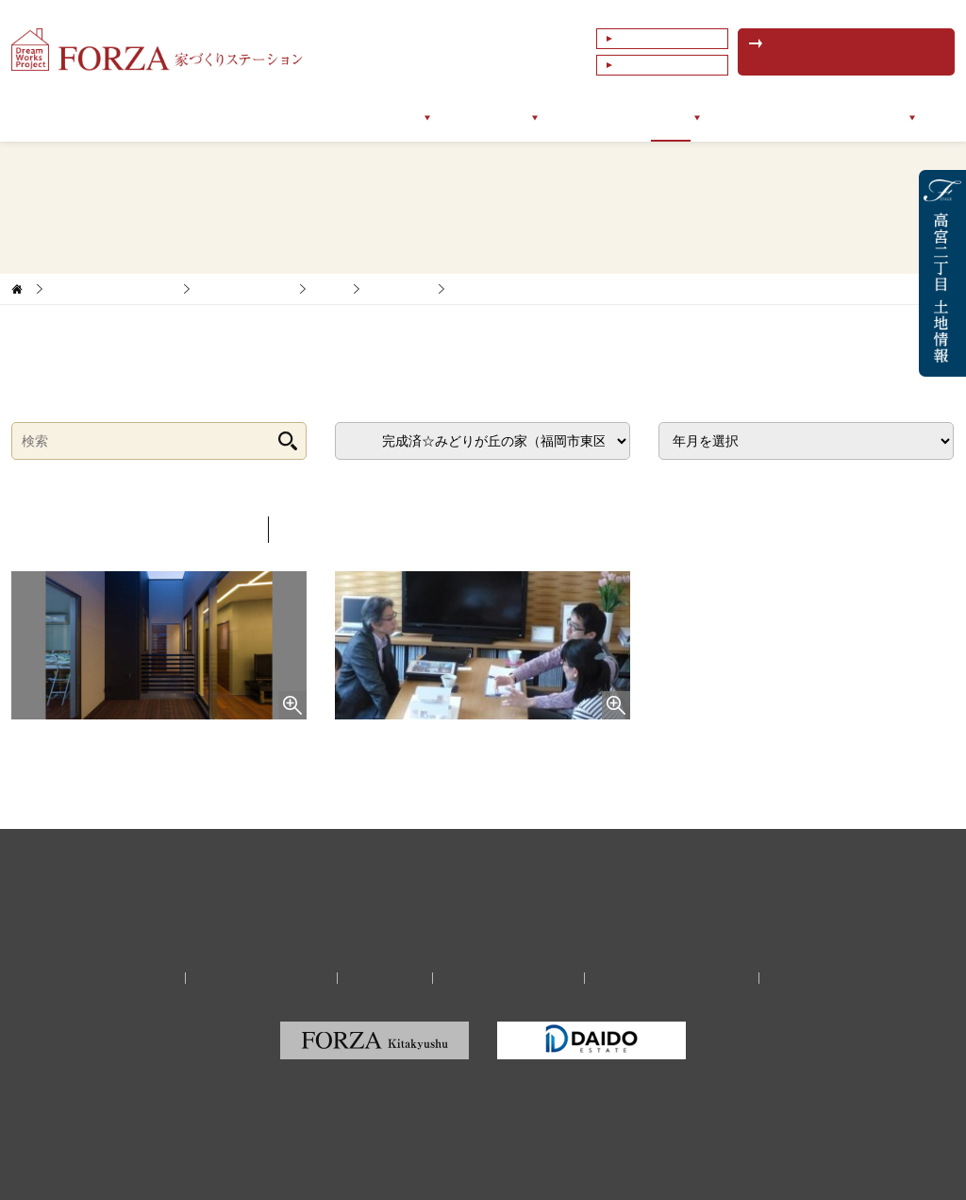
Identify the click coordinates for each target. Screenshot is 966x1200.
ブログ (671, 117)
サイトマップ (812, 978)
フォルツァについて (227, 117)
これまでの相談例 (666, 65)
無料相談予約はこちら (855, 52)
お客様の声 (590, 117)
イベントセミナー (771, 117)
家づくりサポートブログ (113, 289)
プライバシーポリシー (508, 978)
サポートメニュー (368, 117)
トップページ (100, 117)
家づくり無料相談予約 (261, 978)
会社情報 (879, 117)
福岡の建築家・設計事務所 (672, 978)
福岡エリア (399, 289)
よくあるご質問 (660, 38)
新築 (329, 289)
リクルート (385, 978)
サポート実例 (488, 117)
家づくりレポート (244, 289)
